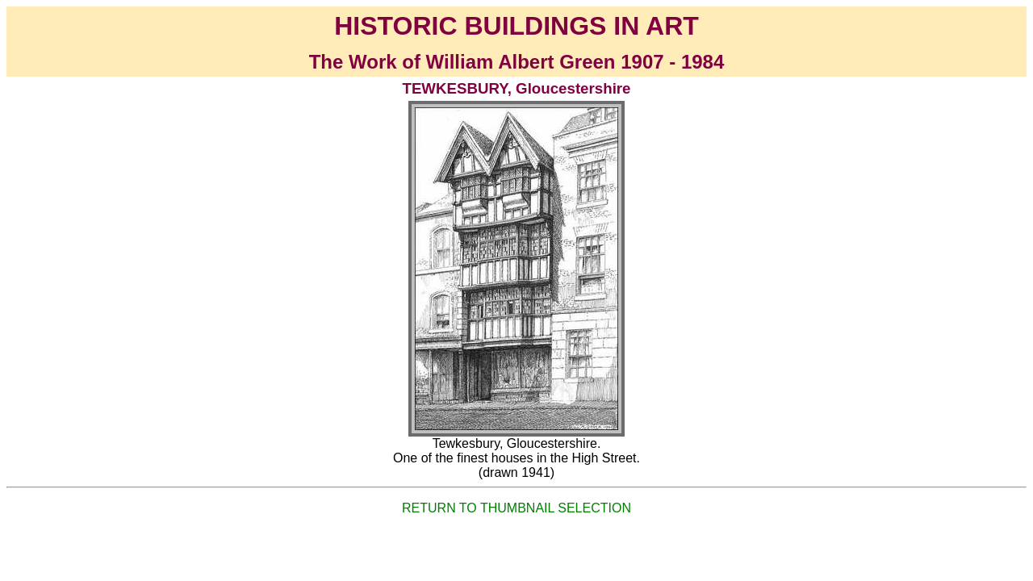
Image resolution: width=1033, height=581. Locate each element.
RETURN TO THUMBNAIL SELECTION (516, 508)
